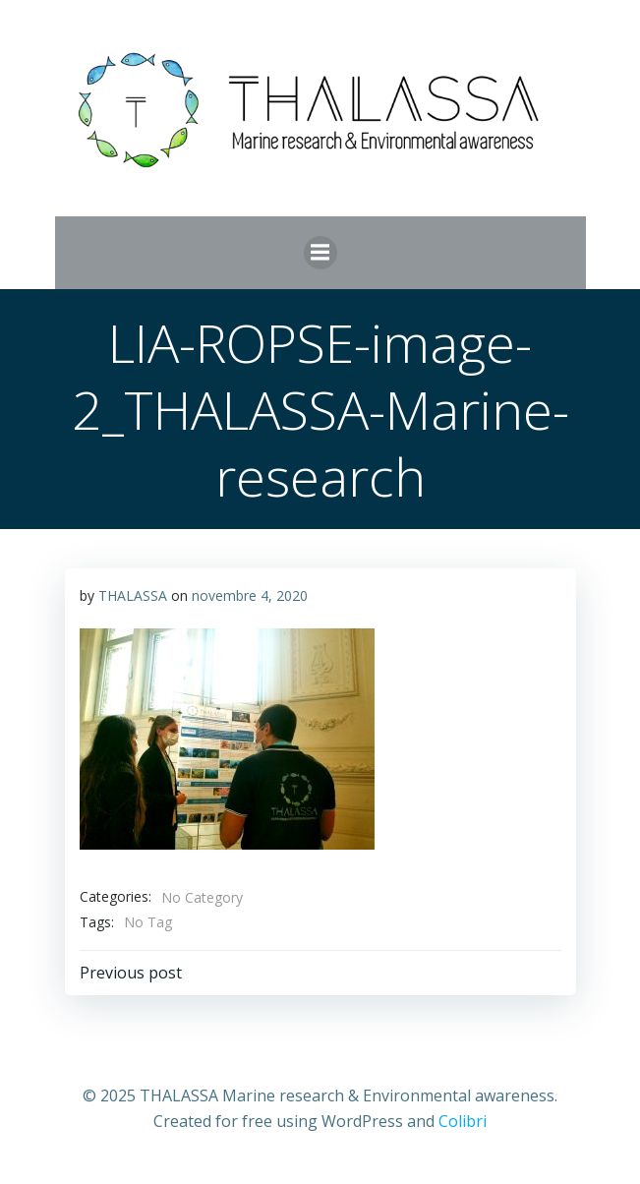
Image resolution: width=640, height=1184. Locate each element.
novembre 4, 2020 (250, 595)
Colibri (462, 1121)
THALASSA (132, 595)
